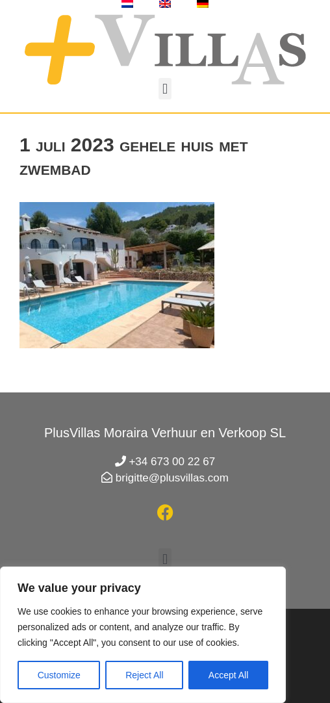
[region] (143, 635)
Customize (59, 675)
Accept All (228, 675)
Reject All (144, 675)
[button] (165, 88)
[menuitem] (127, 4)
